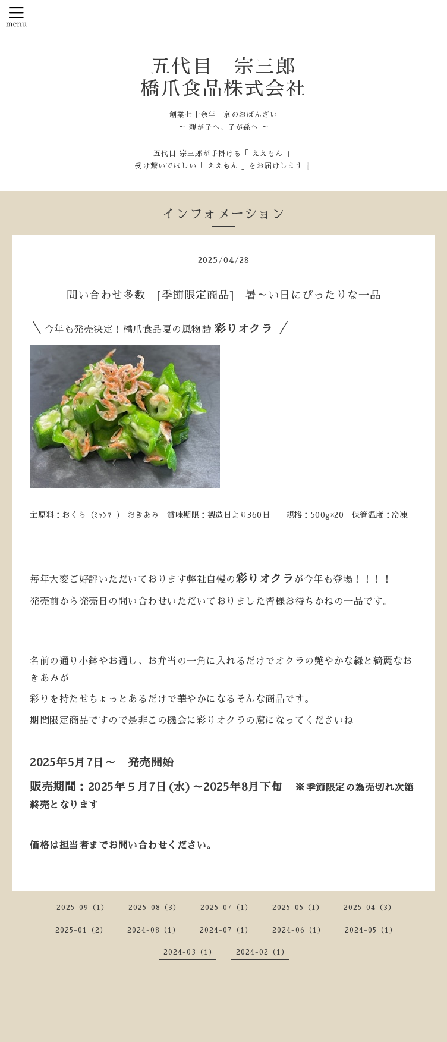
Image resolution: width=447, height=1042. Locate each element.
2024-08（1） (153, 930)
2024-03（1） (189, 952)
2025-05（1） (298, 907)
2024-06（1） (298, 930)
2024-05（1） (371, 930)
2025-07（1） (226, 907)
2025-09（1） (82, 907)
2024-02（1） (262, 952)
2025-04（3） (370, 907)
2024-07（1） (226, 930)
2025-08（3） (154, 907)
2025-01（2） (81, 930)
